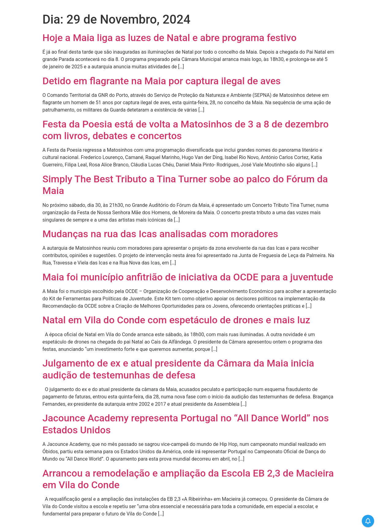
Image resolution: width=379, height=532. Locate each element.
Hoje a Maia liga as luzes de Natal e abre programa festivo (170, 38)
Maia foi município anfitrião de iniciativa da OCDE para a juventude (188, 277)
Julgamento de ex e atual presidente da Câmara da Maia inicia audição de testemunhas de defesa (178, 369)
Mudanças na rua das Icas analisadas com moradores (160, 234)
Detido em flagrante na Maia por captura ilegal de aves (162, 81)
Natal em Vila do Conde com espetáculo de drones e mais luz (176, 320)
